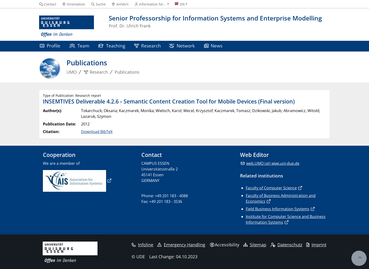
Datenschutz (286, 245)
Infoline (142, 245)
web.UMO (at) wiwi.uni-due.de (272, 163)
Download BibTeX (97, 131)
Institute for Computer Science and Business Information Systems (286, 219)
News (213, 45)
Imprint (316, 245)
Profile (50, 45)
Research (147, 45)
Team (79, 45)
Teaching (111, 45)
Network (182, 45)
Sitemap (254, 245)
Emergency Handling (181, 245)
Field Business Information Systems (277, 209)
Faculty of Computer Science (271, 188)
